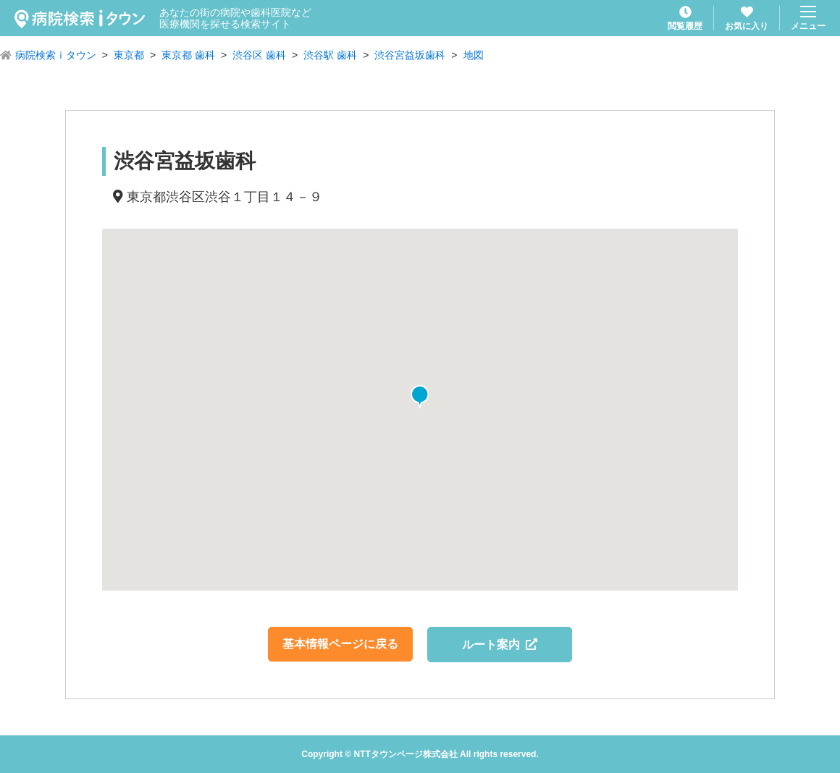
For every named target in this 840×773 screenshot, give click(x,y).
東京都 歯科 (188, 55)
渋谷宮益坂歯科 (409, 55)
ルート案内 (500, 644)
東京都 (129, 55)
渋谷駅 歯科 (330, 55)
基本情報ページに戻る (340, 644)
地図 (473, 55)
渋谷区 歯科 (259, 55)
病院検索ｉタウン (55, 55)
